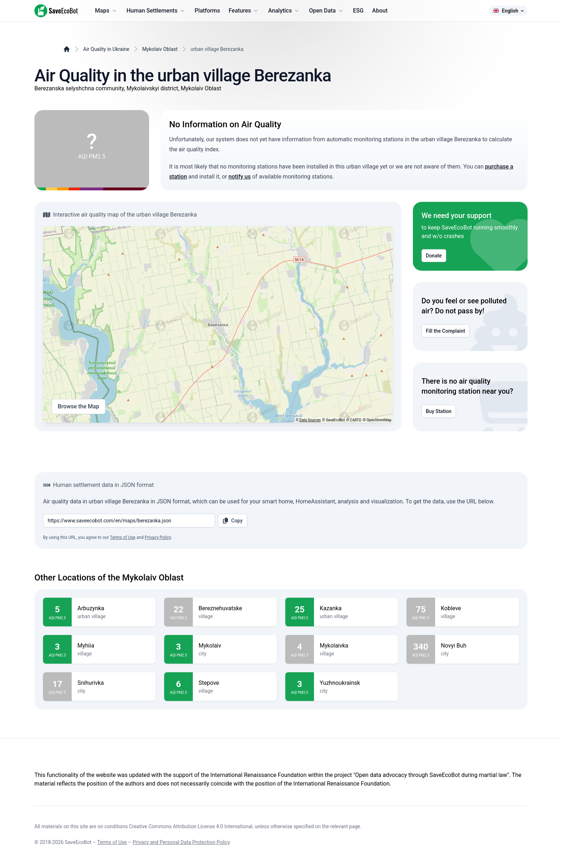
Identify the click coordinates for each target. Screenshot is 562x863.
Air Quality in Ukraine (106, 49)
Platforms (207, 10)
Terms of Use (122, 537)
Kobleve (477, 608)
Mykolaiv (235, 645)
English (508, 11)
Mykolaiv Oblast (160, 49)
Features (244, 10)
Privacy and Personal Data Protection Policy (181, 842)
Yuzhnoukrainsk (356, 683)
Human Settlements (156, 10)
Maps (106, 10)
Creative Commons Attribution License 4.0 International (190, 826)
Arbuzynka (113, 608)
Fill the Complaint (446, 330)
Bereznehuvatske (235, 608)
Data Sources (310, 420)
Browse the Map (78, 406)
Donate (434, 255)
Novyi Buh (477, 645)
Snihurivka (113, 683)
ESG (358, 10)
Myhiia (113, 645)
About (379, 10)
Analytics (284, 10)
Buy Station (439, 411)
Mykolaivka (356, 645)
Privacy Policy (158, 537)
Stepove (235, 683)
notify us (240, 176)
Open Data (326, 10)
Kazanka (356, 608)
